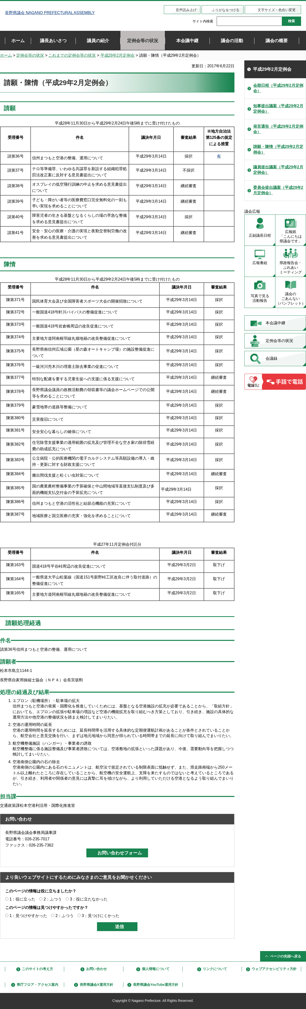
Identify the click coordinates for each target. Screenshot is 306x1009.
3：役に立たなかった (89, 899)
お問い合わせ (96, 969)
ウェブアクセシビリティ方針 (274, 969)
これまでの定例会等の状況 (72, 55)
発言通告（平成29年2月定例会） (278, 129)
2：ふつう (53, 899)
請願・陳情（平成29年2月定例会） (278, 149)
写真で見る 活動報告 (260, 298)
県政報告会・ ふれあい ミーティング (291, 267)
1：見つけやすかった (28, 916)
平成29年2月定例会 (117, 55)
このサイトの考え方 (37, 969)
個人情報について (156, 969)
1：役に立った (22, 899)
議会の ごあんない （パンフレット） (291, 298)
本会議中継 (275, 323)
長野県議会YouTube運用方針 (155, 985)
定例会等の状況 (30, 55)
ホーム (6, 55)
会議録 (271, 358)
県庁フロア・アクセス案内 (37, 985)
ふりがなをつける (225, 10)
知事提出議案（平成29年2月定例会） (278, 108)
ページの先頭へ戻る (285, 956)
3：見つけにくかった (100, 916)
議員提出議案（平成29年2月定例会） (278, 170)
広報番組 (259, 263)
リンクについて (215, 969)
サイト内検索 (202, 21)
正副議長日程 (260, 235)
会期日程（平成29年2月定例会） (278, 88)
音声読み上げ (186, 10)
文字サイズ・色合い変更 (277, 10)
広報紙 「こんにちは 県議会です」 (291, 236)
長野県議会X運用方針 (96, 985)
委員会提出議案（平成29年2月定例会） (278, 190)
